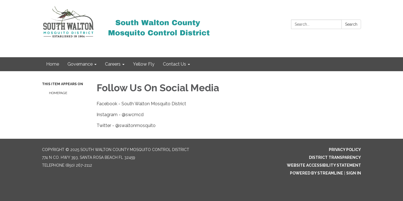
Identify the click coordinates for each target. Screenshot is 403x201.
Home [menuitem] (52, 64)
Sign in (353, 173)
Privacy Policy (345, 149)
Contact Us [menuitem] (174, 64)
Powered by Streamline (316, 173)
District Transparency (335, 157)
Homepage (58, 93)
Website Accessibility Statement (324, 165)
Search (351, 24)
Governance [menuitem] (80, 64)
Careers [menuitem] (113, 64)
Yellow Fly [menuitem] (143, 64)
